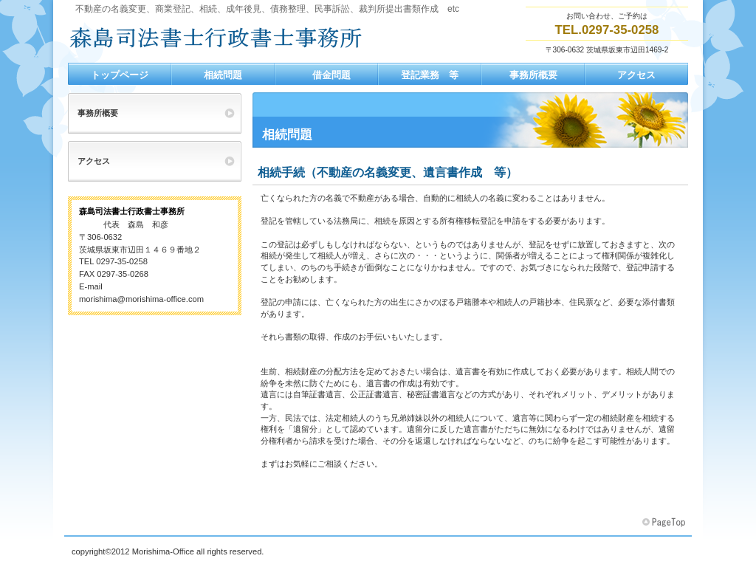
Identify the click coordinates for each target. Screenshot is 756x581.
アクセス (94, 161)
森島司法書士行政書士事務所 (215, 37)
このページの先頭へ (665, 523)
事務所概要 (98, 113)
